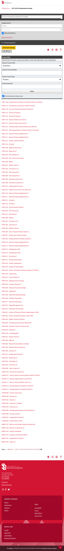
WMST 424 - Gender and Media (11, 431)
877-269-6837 (5, 478)
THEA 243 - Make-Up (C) (9, 151)
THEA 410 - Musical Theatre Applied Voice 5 (15, 242)
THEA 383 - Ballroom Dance (10, 228)
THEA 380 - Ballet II (8, 218)
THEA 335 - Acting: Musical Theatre (13, 207)
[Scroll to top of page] (60, 547)
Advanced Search (7, 38)
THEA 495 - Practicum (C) (9, 365)
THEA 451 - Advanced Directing (11, 302)
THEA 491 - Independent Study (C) (12, 354)
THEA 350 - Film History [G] (10, 211)
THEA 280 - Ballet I (7, 162)
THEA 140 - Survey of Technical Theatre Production (17, 109)
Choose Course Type (8, 77)
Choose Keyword (7, 83)
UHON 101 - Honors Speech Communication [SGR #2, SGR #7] (21, 375)
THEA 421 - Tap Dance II (9, 256)
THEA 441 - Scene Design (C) (11, 277)
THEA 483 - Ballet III (8, 340)
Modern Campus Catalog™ (49, 548)
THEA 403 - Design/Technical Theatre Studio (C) (16, 239)
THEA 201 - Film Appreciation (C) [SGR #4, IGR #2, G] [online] (20, 130)
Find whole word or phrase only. (14, 96)
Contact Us (5, 482)
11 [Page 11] (18, 449)
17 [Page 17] (33, 449)
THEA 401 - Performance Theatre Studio (14, 235)
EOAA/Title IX (38, 513)
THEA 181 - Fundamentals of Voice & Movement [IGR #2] (19, 127)
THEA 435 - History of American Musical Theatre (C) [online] (20, 270)
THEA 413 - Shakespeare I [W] (11, 249)
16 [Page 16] (31, 449)
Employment (8, 505)
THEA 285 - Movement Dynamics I (12, 179)
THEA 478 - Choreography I (10, 333)
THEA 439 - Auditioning (9, 274)
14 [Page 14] (26, 449)
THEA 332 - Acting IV (8, 204)
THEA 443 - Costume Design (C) (11, 284)
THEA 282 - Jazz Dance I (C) (10, 169)
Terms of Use (38, 516)
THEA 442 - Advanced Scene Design (13, 281)
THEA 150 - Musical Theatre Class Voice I (14, 120)
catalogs (11, 548)
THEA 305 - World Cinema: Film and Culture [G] (16, 190)
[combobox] (32, 16)
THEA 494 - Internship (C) (10, 361)
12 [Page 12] (21, 449)
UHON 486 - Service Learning (11, 414)
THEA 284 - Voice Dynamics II (11, 176)
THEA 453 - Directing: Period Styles (12, 309)
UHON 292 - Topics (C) (9, 400)
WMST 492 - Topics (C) (9, 442)
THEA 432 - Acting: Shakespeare (12, 263)
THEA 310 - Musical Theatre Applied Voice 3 (15, 193)
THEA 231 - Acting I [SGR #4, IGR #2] (13, 141)
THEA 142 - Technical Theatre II (11, 116)
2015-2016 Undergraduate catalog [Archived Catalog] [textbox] (15, 16)
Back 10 (10, 449)
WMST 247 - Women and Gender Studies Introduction (18, 424)
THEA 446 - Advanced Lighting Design (14, 295)
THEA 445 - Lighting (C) (9, 291)
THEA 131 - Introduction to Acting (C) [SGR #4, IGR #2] (18, 106)
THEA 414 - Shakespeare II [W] (11, 253)
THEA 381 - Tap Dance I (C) (10, 221)
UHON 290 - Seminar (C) (9, 396)
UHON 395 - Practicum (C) (10, 407)
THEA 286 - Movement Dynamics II (12, 183)
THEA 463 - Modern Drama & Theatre (13, 319)
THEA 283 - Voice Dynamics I (11, 172)
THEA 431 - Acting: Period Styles (12, 260)
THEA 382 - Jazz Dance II (9, 225)
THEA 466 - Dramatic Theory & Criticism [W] (15, 326)
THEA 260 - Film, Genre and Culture (13, 158)
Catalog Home (6, 8)
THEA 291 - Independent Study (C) (12, 186)
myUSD (6, 530)
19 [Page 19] (38, 449)
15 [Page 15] (28, 449)
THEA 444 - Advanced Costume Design (14, 288)
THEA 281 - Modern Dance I (10, 165)
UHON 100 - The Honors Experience (13, 372)
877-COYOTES (5, 477)
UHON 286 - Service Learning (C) (12, 393)
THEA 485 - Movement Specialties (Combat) (15, 344)
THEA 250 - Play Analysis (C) (10, 155)
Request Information (10, 538)
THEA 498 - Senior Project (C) (11, 368)
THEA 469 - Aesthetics (9, 330)
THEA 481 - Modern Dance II (10, 337)
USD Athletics (8, 535)
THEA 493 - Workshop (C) (9, 358)
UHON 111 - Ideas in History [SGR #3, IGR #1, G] (16, 382)
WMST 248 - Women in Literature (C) (13, 428)
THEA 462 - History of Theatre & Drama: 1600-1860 (17, 316)
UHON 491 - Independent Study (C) (13, 417)
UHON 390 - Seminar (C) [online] (12, 403)
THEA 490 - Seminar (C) (9, 351)
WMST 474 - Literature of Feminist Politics (15, 435)
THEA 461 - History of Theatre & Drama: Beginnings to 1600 (20, 312)
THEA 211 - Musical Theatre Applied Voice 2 (15, 137)
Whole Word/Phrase (10, 33)
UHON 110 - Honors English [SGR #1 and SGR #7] (17, 379)
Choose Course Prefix (8, 63)
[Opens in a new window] (3, 490)
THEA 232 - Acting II (8, 144)
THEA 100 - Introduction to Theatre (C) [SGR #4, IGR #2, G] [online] (22, 102)
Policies (6, 510)
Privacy (37, 510)
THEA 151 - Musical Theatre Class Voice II (14, 123)
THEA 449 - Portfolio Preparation (12, 298)
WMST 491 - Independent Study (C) (13, 438)
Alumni (6, 502)
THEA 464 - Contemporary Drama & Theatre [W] (17, 323)
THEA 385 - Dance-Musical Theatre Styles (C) (15, 232)
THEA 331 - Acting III (8, 200)
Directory (7, 508)
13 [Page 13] (23, 449)
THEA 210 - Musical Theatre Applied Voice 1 (15, 134)
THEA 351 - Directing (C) (9, 214)
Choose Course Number (9, 70)
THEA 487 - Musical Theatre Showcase (13, 347)
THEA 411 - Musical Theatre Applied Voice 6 (15, 246)
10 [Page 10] (15, 449)
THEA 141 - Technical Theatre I (11, 113)
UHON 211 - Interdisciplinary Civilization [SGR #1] (17, 389)
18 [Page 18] (36, 449)
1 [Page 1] (5, 449)
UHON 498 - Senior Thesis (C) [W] (12, 421)
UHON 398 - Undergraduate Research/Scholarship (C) (18, 410)
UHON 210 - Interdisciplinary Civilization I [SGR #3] (17, 386)
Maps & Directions (7, 485)
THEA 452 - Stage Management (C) (12, 305)
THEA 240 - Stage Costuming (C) (12, 148)
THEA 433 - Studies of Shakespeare (12, 267)
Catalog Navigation (10, 43)
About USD (7, 533)
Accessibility (38, 508)
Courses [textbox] (4, 25)
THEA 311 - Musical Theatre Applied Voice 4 (15, 197)
